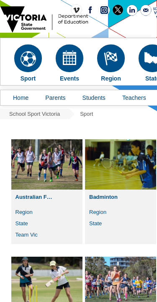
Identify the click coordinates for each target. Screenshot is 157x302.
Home (20, 97)
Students (94, 97)
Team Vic (26, 235)
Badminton (103, 197)
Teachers (134, 97)
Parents (55, 97)
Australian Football (37, 197)
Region (24, 212)
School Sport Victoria (34, 114)
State (21, 223)
